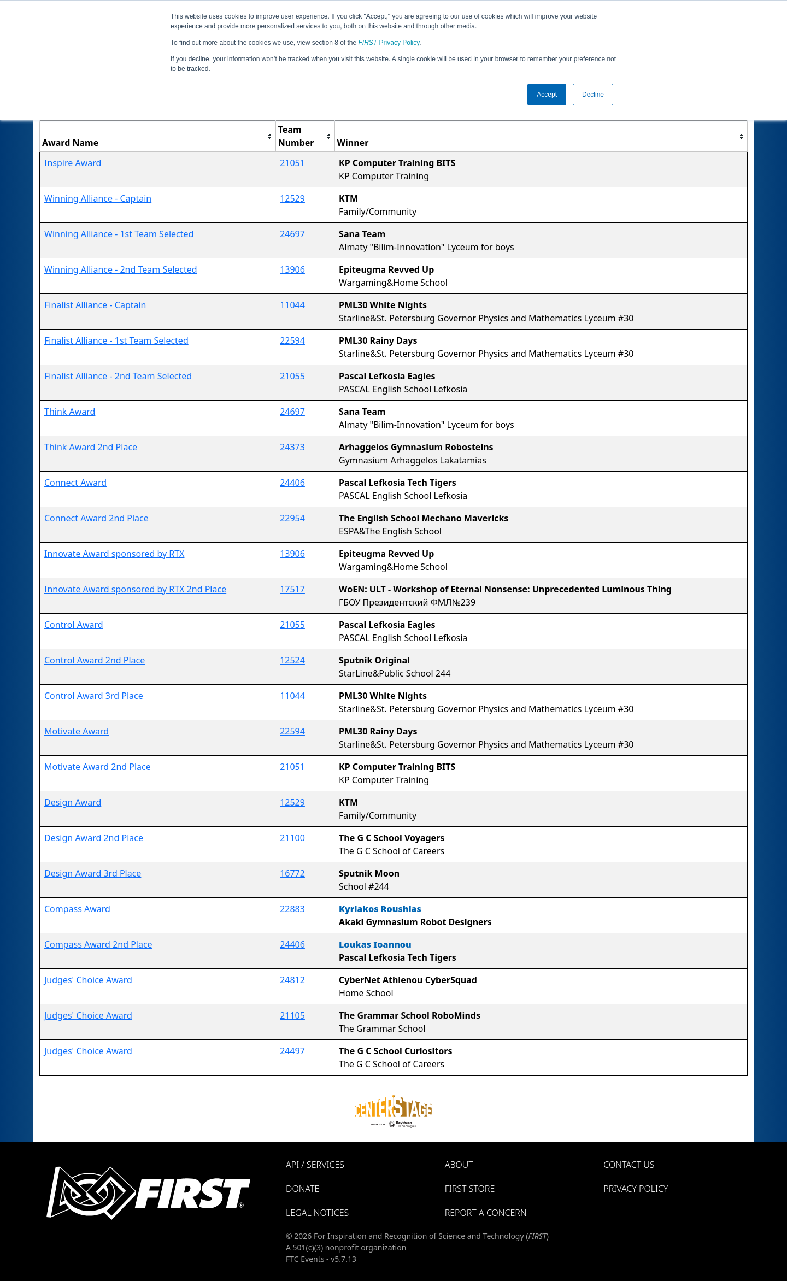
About (459, 1165)
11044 (292, 305)
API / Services (315, 1165)
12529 (292, 198)
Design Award (72, 802)
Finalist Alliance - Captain (95, 305)
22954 (292, 518)
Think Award (69, 412)
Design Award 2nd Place (93, 838)
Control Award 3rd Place (93, 696)
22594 (292, 340)
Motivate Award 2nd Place (97, 767)
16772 (292, 873)
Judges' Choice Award (88, 980)
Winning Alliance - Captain (97, 198)
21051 (292, 163)
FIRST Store (470, 1189)
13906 (292, 269)
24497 (292, 1051)
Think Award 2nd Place (90, 447)
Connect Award (75, 483)
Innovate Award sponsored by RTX (114, 554)
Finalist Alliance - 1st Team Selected (116, 340)
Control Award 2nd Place (94, 660)
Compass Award (77, 909)
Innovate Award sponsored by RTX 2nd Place (135, 589)
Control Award (73, 625)
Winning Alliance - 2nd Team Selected (120, 269)
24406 (292, 483)
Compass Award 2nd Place (98, 944)
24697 (292, 234)
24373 (292, 447)
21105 (292, 1015)
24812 (292, 980)
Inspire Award (72, 163)
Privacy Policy (389, 42)
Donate (302, 1189)
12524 (292, 660)
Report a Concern (486, 1213)
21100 (292, 838)
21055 (292, 376)
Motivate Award (76, 731)
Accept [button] (547, 94)
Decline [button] (593, 94)
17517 (292, 589)
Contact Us (628, 1165)
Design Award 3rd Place (92, 873)
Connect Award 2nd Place (96, 518)
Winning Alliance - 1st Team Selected (118, 234)
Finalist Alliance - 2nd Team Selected (118, 376)
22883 (292, 909)
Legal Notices (317, 1213)
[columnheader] (158, 136)
